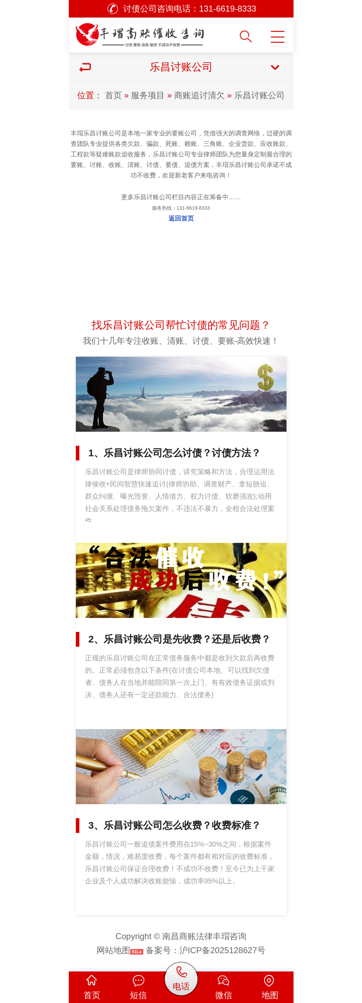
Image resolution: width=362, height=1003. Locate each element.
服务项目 (148, 95)
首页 (113, 95)
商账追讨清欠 (199, 95)
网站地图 (113, 950)
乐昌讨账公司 (259, 95)
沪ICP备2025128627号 (222, 950)
